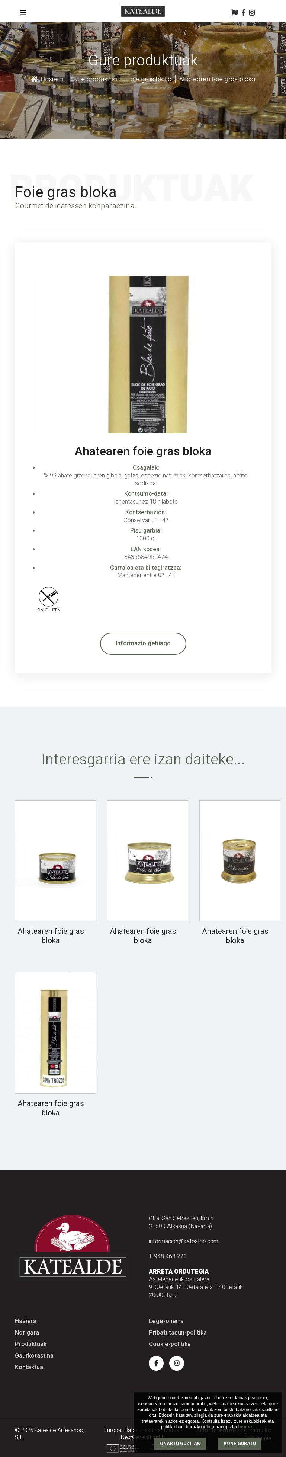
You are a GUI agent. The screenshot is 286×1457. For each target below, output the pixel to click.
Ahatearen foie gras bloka (50, 936)
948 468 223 (170, 1256)
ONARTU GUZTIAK (180, 1443)
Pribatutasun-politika (178, 1333)
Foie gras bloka (149, 79)
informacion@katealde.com (183, 1241)
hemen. (246, 1427)
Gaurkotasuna (34, 1356)
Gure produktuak (95, 79)
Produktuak (30, 1344)
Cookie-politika (170, 1344)
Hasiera (47, 79)
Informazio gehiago (143, 643)
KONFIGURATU (240, 1443)
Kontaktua (29, 1367)
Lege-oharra (166, 1321)
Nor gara (27, 1333)
